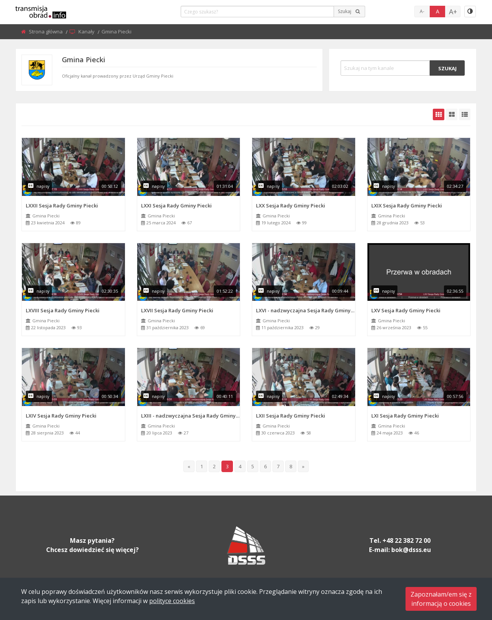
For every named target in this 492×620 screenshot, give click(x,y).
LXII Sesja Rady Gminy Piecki (290, 415)
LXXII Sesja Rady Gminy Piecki (62, 205)
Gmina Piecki (46, 216)
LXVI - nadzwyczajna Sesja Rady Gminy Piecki (305, 310)
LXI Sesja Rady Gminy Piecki (405, 415)
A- (422, 11)
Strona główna (46, 31)
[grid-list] (464, 114)
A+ (453, 11)
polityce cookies (172, 601)
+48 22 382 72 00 (406, 540)
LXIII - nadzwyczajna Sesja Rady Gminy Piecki (190, 415)
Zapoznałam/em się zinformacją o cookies (441, 599)
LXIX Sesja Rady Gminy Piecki (406, 205)
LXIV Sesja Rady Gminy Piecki (61, 415)
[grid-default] (438, 114)
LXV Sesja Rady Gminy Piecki (405, 310)
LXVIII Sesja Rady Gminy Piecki (63, 310)
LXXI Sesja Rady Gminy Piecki (176, 205)
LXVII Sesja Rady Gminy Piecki (177, 310)
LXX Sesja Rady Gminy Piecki (290, 205)
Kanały (87, 31)
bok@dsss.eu (411, 549)
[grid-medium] (451, 114)
